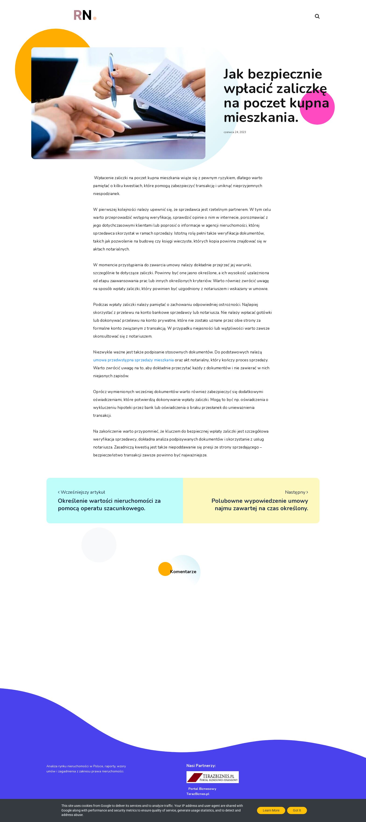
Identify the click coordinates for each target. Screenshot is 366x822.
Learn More (271, 810)
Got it (297, 810)
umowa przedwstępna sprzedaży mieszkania (133, 360)
